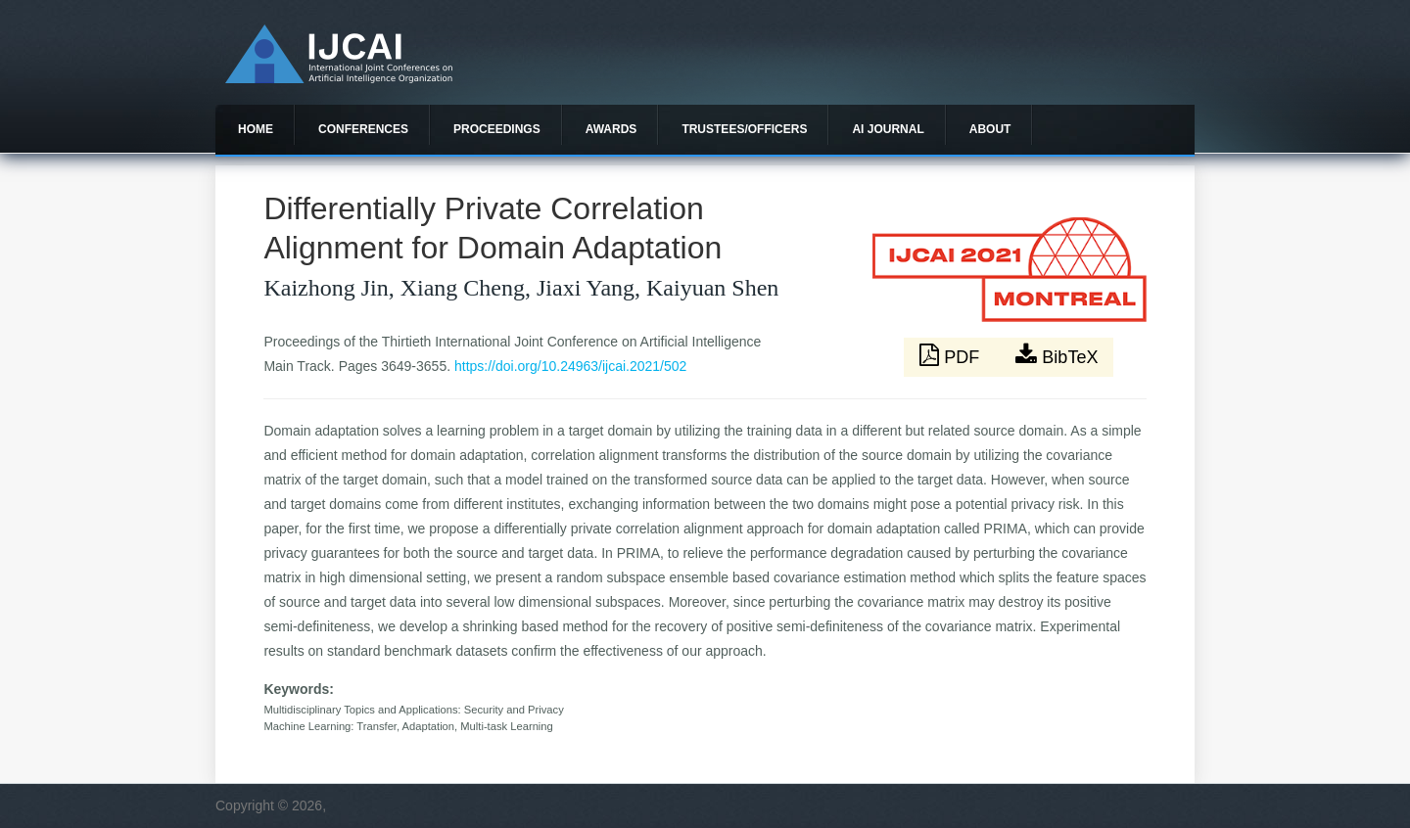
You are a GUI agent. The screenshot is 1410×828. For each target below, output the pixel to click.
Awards (611, 129)
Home (255, 129)
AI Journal (887, 129)
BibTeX (1056, 355)
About (990, 129)
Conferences (363, 129)
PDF (951, 355)
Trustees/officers (744, 129)
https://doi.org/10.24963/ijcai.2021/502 (570, 366)
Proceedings (496, 129)
